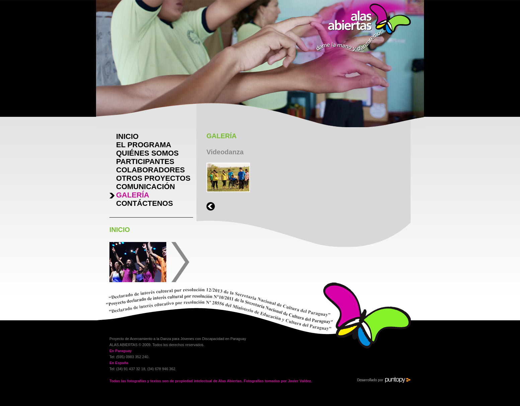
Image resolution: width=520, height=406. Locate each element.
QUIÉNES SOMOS (147, 153)
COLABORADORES (150, 170)
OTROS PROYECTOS (153, 178)
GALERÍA (132, 195)
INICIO (127, 136)
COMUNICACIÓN (145, 186)
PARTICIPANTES (145, 161)
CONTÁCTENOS (144, 203)
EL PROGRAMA (143, 145)
